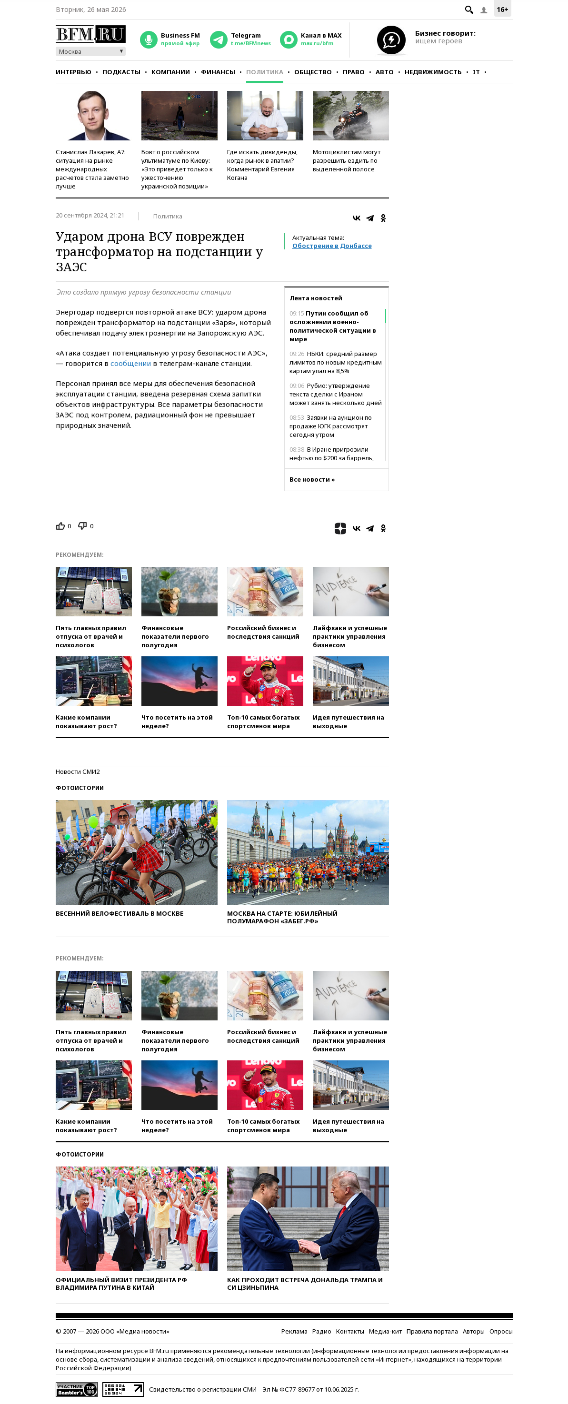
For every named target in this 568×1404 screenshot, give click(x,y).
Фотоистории (80, 788)
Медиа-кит (385, 1331)
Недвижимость (433, 72)
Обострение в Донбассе (332, 245)
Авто (385, 72)
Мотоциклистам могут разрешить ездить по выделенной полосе (346, 160)
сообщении (131, 363)
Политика (264, 72)
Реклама (294, 1331)
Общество (313, 72)
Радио (321, 1331)
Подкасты (121, 72)
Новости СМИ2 (78, 771)
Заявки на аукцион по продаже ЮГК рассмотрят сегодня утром (330, 426)
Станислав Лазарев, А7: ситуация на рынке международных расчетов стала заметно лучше (92, 169)
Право (354, 72)
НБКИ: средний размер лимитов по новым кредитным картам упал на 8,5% (335, 362)
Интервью (73, 72)
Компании (170, 72)
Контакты (350, 1331)
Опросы (501, 1331)
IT (476, 72)
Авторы (474, 1331)
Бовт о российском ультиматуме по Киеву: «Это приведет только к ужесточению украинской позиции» (177, 169)
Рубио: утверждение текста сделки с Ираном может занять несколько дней (335, 394)
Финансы (218, 72)
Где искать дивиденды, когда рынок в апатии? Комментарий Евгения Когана (262, 165)
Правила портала (432, 1331)
